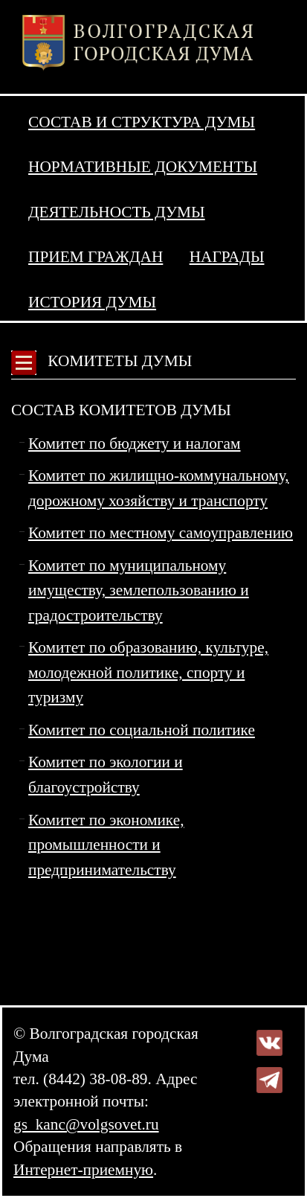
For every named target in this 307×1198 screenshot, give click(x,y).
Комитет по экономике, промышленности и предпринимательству (106, 845)
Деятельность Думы (116, 212)
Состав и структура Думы (141, 122)
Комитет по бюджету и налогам (134, 443)
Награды (227, 257)
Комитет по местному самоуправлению (160, 533)
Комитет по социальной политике (141, 730)
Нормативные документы (142, 167)
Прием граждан (95, 257)
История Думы (92, 302)
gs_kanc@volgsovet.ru (86, 1124)
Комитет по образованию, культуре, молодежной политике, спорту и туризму (148, 672)
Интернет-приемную (83, 1170)
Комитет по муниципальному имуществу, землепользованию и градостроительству (138, 590)
